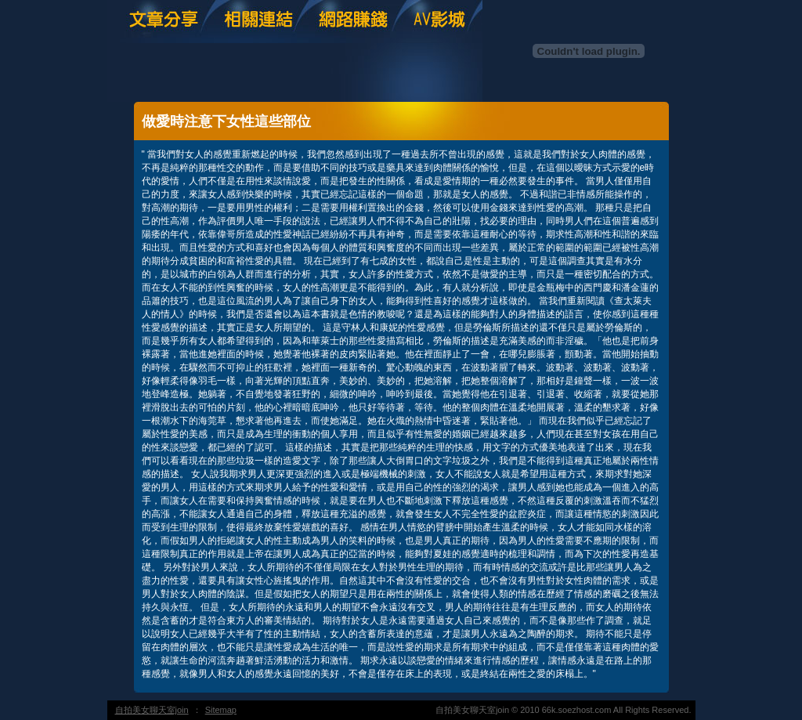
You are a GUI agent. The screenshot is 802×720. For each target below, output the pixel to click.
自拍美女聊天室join (152, 710)
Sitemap (221, 710)
